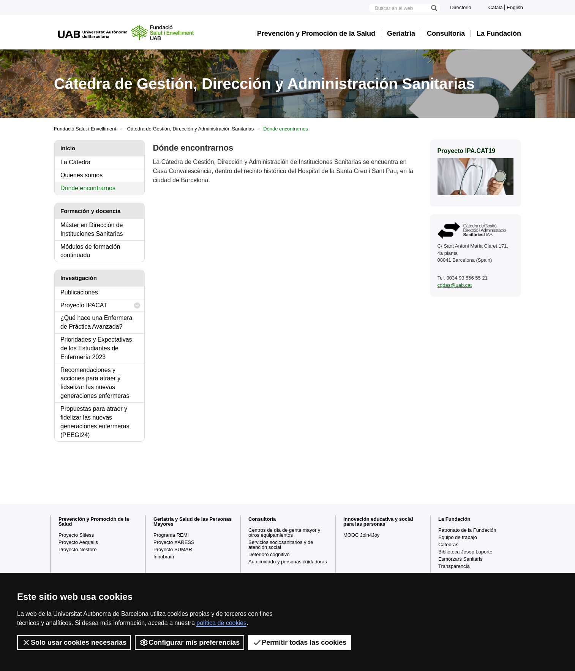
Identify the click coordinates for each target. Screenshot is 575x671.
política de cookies (221, 623)
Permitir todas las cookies (299, 642)
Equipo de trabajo (457, 537)
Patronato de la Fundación (467, 530)
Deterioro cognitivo (268, 554)
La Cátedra (75, 162)
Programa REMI (171, 535)
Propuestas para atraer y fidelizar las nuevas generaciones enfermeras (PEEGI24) (94, 421)
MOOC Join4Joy (361, 535)
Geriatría (401, 33)
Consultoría (446, 33)
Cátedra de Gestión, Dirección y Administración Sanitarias (190, 129)
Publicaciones (79, 292)
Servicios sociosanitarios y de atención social (280, 544)
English (515, 7)
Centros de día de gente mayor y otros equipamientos (284, 532)
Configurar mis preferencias (189, 642)
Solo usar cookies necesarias (74, 642)
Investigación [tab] (78, 278)
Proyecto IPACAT (100, 305)
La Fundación (499, 33)
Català (495, 7)
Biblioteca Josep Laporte (465, 552)
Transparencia (454, 566)
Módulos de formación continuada (90, 251)
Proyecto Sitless (76, 535)
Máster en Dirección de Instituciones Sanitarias (91, 229)
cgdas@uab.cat (455, 285)
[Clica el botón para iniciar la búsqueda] (433, 8)
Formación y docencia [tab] (90, 211)
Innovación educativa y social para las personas (378, 521)
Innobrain (163, 557)
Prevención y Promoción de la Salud (316, 33)
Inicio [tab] (67, 148)
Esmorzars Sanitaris (460, 559)
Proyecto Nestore (77, 549)
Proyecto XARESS (173, 542)
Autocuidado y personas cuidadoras (287, 561)
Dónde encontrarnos (87, 188)
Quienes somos (81, 175)
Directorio (460, 7)
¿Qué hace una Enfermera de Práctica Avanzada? (96, 322)
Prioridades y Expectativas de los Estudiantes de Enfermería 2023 (96, 348)
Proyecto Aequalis (78, 542)
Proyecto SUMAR (172, 549)
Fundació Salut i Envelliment (85, 129)
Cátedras (448, 544)
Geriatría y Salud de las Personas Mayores (192, 521)
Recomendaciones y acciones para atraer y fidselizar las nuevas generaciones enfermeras (94, 383)
